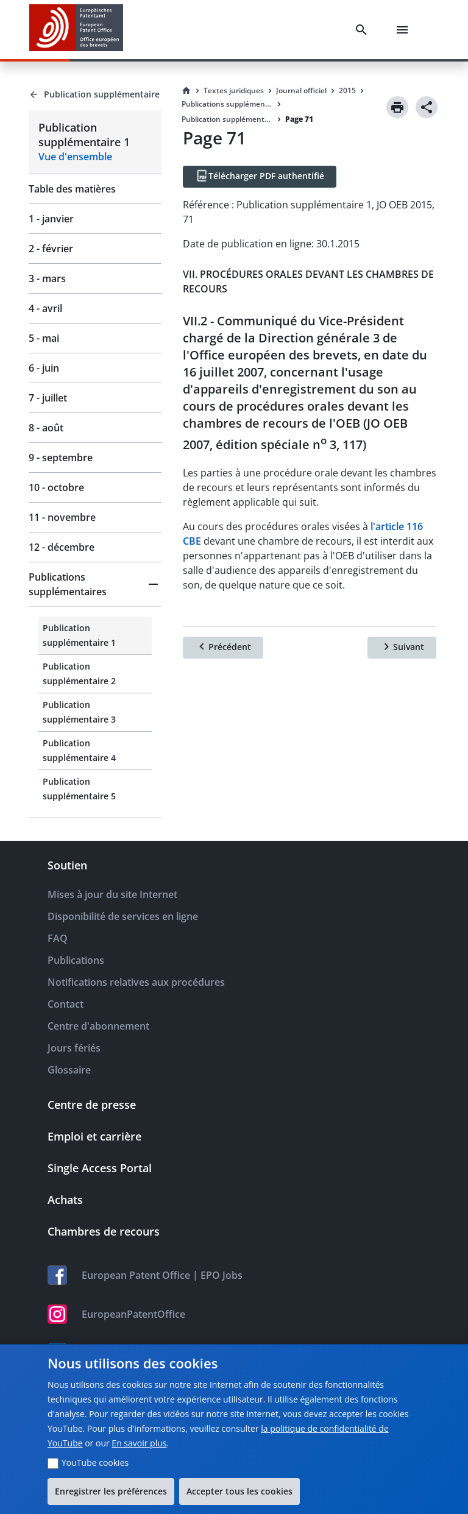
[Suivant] (401, 648)
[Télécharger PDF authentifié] (259, 177)
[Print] (397, 107)
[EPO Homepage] (76, 29)
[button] (95, 584)
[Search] (364, 30)
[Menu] (405, 30)
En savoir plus (139, 1443)
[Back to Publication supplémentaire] (95, 94)
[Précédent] (223, 648)
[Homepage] (186, 91)
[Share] (427, 107)
